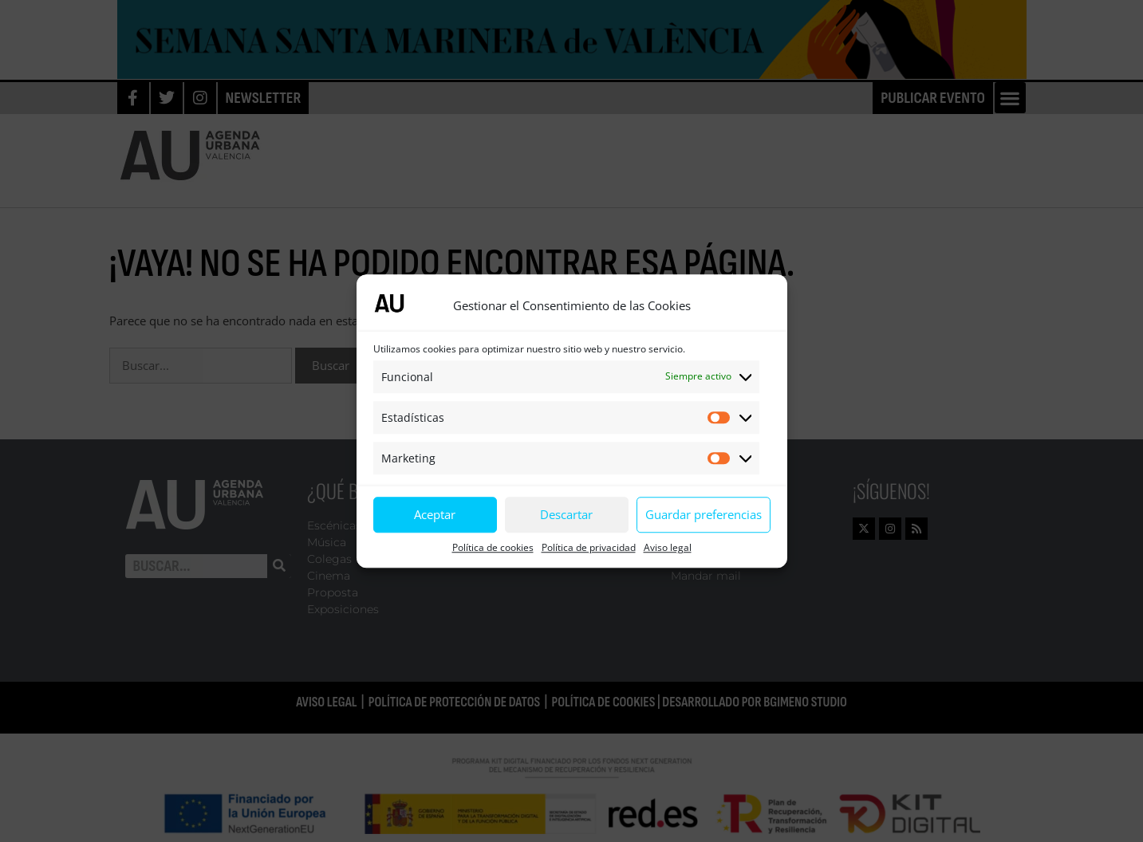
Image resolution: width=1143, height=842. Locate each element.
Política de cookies (493, 547)
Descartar (566, 514)
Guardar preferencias (703, 514)
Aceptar (434, 514)
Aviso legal (668, 547)
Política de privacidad (589, 547)
